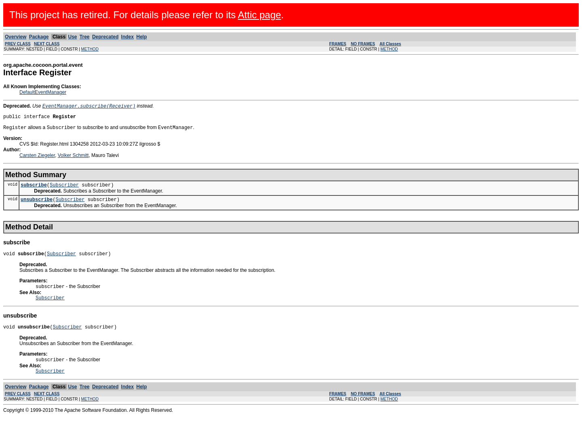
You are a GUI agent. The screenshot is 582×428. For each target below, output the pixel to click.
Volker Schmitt (73, 158)
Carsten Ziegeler (37, 158)
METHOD (90, 49)
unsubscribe (37, 204)
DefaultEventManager (42, 92)
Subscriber (64, 188)
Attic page (259, 14)
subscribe (34, 188)
